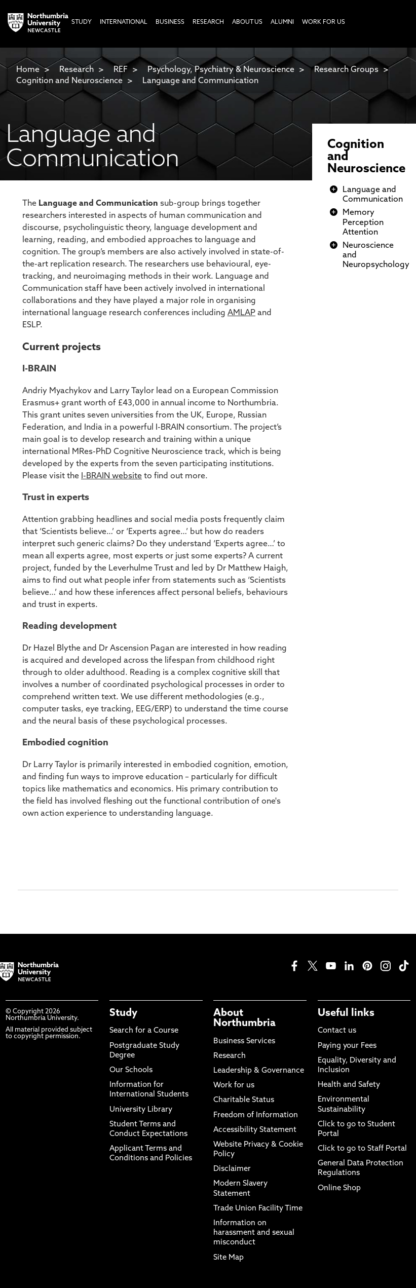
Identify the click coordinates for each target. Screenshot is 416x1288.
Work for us (233, 1085)
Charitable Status (243, 1100)
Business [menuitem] (170, 22)
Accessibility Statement (254, 1130)
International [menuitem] (123, 22)
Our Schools (131, 1070)
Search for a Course (143, 1031)
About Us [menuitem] (247, 22)
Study (123, 1013)
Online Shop (339, 1188)
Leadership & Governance (258, 1071)
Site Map (228, 1258)
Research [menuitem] (208, 22)
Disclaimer (232, 1169)
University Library (140, 1110)
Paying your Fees (347, 1046)
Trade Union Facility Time (257, 1209)
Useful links (346, 1013)
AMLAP (241, 313)
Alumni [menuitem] (282, 22)
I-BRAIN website (111, 476)
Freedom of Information (255, 1115)
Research (76, 70)
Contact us (337, 1031)
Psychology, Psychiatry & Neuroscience (220, 70)
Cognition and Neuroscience (69, 81)
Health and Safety (349, 1085)
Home (28, 70)
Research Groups (346, 70)
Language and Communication (200, 81)
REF (121, 70)
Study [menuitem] (81, 22)
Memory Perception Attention (363, 222)
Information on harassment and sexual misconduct (253, 1233)
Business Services (244, 1041)
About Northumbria (244, 1018)
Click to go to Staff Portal (362, 1149)
